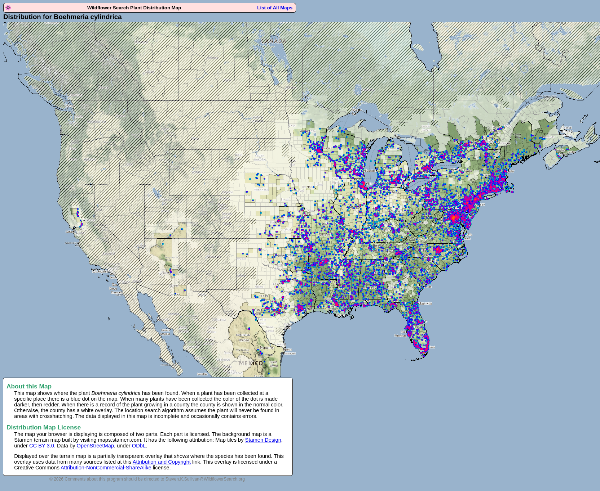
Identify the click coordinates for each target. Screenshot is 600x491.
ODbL (139, 446)
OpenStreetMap (95, 446)
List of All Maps (275, 7)
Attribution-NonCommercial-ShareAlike (106, 467)
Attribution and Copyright (162, 462)
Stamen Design (263, 440)
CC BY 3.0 (41, 446)
